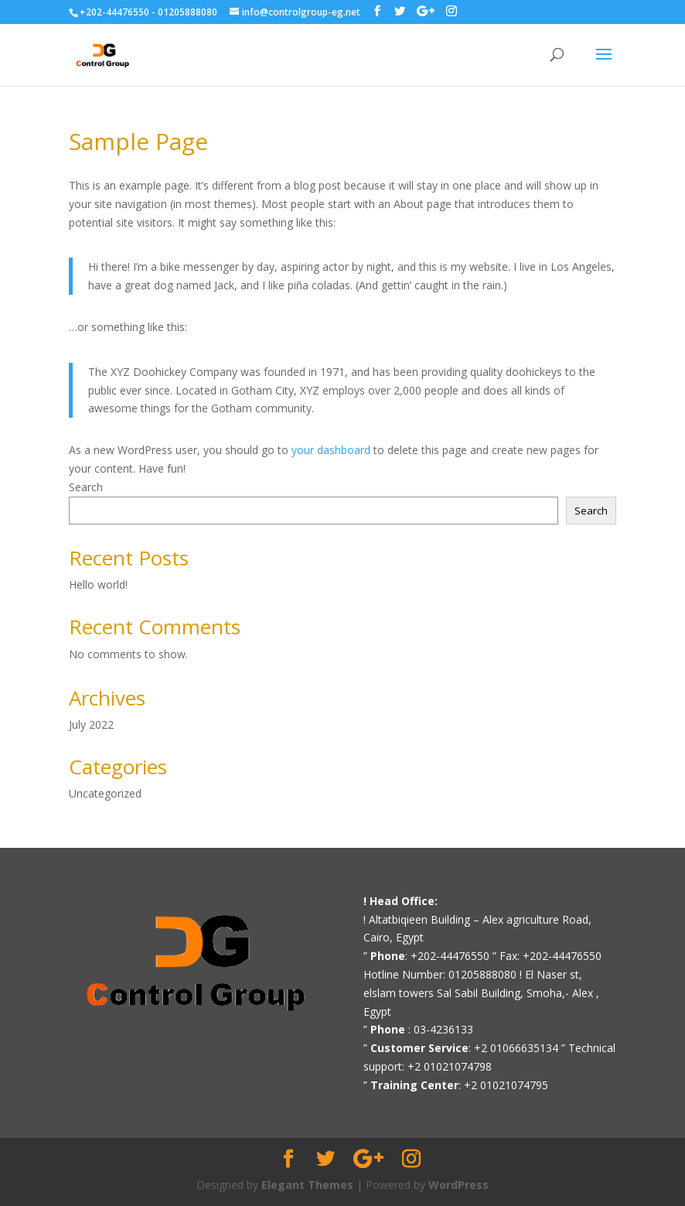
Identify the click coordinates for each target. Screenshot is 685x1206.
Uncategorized (105, 793)
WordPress (458, 1184)
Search (86, 487)
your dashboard (330, 449)
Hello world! (98, 584)
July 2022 (91, 724)
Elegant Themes (307, 1184)
